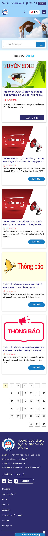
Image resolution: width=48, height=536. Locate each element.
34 (44, 424)
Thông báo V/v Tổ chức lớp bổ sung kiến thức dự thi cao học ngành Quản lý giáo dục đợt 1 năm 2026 (24, 349)
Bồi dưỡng (6, 510)
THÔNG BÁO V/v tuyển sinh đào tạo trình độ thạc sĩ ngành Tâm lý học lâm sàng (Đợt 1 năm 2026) (23, 160)
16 (25, 401)
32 (31, 424)
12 (37, 393)
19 (44, 401)
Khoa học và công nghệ (12, 515)
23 (31, 408)
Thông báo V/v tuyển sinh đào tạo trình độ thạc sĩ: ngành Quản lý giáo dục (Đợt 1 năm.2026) (22, 286)
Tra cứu (5, 3)
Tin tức (5, 499)
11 (31, 393)
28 (25, 416)
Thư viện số (7, 526)
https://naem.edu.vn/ (18, 459)
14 (12, 401)
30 (37, 416)
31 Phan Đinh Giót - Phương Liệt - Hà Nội (24, 455)
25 (44, 408)
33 (37, 424)
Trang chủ (19, 55)
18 (37, 401)
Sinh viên (5, 520)
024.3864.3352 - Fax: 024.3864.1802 (25, 468)
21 (18, 408)
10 (25, 393)
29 (31, 416)
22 (25, 408)
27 (18, 416)
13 (44, 393)
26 (12, 416)
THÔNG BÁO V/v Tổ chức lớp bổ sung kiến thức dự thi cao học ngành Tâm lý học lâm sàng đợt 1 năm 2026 (22, 223)
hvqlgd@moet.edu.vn (16, 463)
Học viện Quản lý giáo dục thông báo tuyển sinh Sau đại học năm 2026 (23, 93)
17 (31, 401)
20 (12, 408)
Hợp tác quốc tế (8, 494)
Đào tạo (5, 505)
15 (18, 401)
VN (32, 12)
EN (37, 12)
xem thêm (32, 117)
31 (44, 416)
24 (37, 408)
